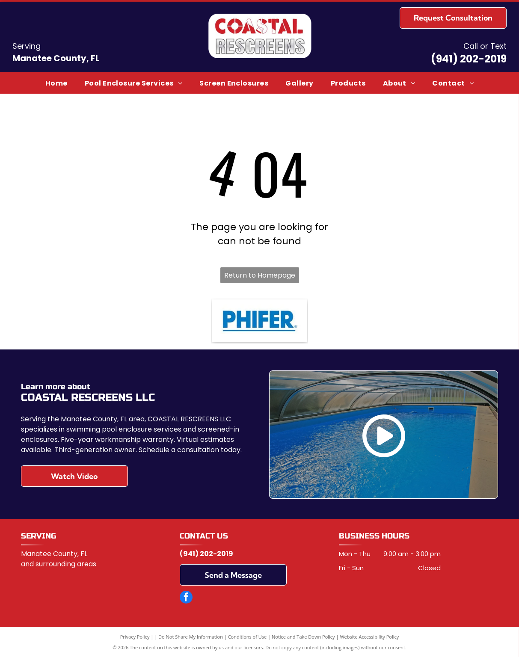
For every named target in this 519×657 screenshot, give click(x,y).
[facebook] (186, 598)
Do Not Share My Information (190, 636)
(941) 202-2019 (469, 59)
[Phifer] (259, 320)
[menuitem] (56, 82)
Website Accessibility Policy (369, 636)
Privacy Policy (135, 636)
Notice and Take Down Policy (303, 636)
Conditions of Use (247, 636)
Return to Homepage (259, 275)
